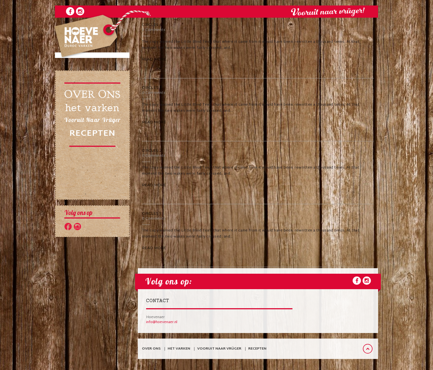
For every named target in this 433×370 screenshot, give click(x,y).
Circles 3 (152, 87)
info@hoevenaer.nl (161, 322)
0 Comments (153, 30)
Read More (154, 59)
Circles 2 (152, 150)
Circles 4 (152, 24)
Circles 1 (151, 213)
